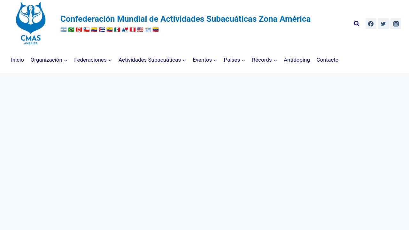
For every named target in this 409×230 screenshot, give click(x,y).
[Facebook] (371, 23)
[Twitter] (383, 23)
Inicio (17, 60)
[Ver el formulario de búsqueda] (356, 23)
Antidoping (297, 60)
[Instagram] (395, 23)
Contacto (327, 60)
